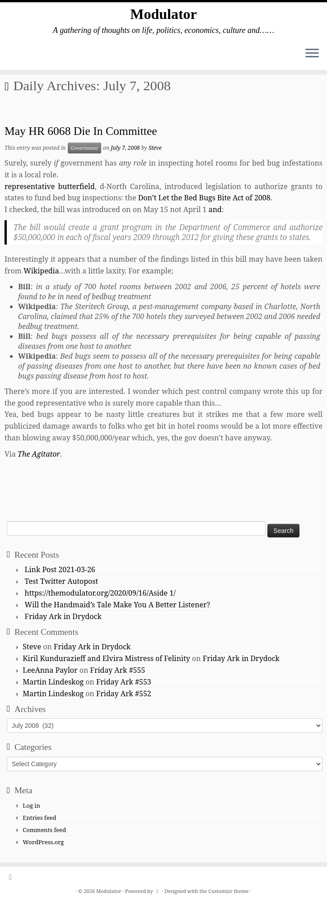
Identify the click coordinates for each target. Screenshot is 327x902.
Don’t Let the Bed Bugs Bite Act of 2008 (204, 198)
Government (84, 148)
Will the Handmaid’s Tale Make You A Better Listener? (117, 605)
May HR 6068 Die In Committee (81, 131)
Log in (31, 805)
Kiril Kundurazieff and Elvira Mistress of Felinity (106, 658)
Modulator (163, 14)
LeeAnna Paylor (50, 670)
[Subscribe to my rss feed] (13, 877)
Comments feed (44, 830)
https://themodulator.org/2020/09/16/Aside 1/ (100, 593)
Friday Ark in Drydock (63, 616)
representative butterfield (50, 186)
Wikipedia (41, 271)
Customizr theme (228, 891)
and (215, 209)
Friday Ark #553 (123, 682)
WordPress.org (43, 842)
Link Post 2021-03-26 (60, 569)
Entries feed (39, 818)
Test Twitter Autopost (61, 581)
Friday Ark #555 (117, 670)
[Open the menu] (312, 53)
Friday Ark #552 (123, 693)
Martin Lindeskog (53, 682)
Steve (155, 148)
